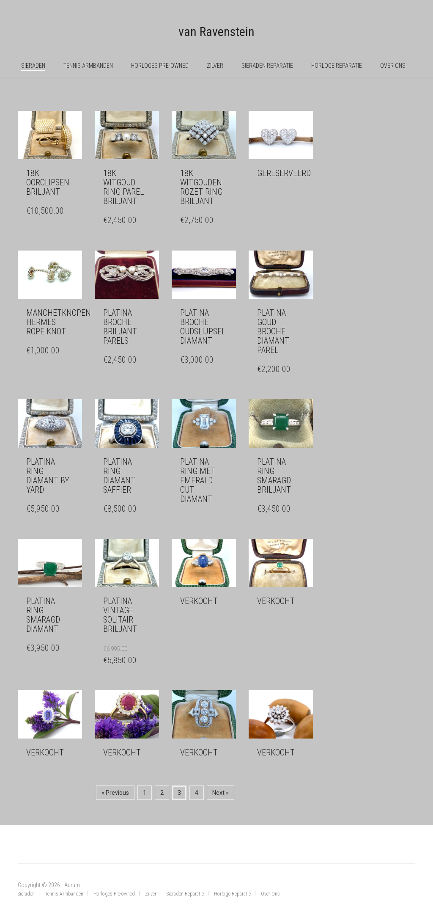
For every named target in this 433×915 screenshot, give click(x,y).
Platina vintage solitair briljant (120, 615)
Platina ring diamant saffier (119, 476)
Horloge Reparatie (336, 65)
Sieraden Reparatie (267, 65)
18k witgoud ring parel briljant (123, 187)
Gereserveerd (284, 173)
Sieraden (33, 65)
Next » (220, 792)
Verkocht (45, 752)
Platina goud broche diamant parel (273, 331)
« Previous (115, 792)
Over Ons (393, 65)
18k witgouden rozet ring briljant (201, 187)
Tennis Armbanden (88, 65)
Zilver (215, 65)
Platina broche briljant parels (120, 327)
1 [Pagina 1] (144, 792)
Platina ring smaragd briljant (274, 476)
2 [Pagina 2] (162, 792)
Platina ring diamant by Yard (47, 476)
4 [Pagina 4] (196, 792)
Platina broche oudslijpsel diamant (202, 327)
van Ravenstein (216, 31)
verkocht (199, 601)
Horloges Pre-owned (160, 65)
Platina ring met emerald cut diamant (197, 480)
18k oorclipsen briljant (47, 182)
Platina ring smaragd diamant (43, 615)
